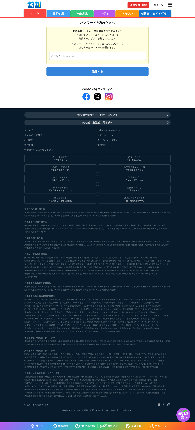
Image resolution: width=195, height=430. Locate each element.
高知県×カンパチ (71, 325)
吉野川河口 (162, 389)
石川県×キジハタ (43, 309)
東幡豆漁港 (50, 389)
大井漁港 (28, 248)
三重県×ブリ (58, 312)
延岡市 (164, 354)
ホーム (35, 13)
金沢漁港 (89, 241)
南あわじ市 (155, 229)
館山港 (162, 393)
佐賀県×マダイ (30, 328)
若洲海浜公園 (30, 377)
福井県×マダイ (89, 309)
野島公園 (163, 377)
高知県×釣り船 (124, 274)
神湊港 (27, 241)
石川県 (100, 212)
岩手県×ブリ (60, 299)
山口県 (27, 216)
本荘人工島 (102, 396)
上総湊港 (120, 245)
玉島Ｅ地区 (94, 383)
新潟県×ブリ (102, 306)
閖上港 (34, 380)
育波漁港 (80, 241)
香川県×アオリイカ (135, 322)
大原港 (34, 241)
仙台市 (96, 364)
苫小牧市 (58, 367)
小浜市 (78, 229)
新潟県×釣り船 (126, 267)
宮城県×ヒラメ (72, 299)
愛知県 (113, 212)
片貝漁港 (111, 380)
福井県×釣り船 (72, 267)
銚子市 (66, 364)
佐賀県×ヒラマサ (45, 328)
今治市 (87, 361)
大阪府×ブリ (29, 315)
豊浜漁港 (89, 377)
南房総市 (162, 225)
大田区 (72, 229)
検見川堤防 (62, 386)
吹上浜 (92, 393)
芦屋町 (73, 364)
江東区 (61, 229)
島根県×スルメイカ (51, 319)
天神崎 (48, 386)
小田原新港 (157, 241)
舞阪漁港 (76, 377)
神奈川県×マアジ (47, 306)
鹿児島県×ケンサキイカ (67, 331)
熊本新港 (113, 393)
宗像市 (36, 225)
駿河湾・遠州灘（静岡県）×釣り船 (110, 261)
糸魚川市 (43, 367)
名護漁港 (80, 386)
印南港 (36, 245)
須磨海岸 (53, 380)
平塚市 (91, 229)
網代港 (157, 245)
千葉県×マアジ (124, 303)
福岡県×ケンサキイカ (150, 325)
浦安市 (147, 357)
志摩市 (48, 357)
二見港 (127, 380)
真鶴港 (134, 241)
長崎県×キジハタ (92, 328)
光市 (78, 364)
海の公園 (152, 386)
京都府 (154, 212)
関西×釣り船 (41, 258)
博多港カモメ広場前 (84, 245)
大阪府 (133, 212)
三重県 (126, 212)
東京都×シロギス (31, 306)
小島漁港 (28, 393)
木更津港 (51, 393)
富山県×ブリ (157, 306)
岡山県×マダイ (95, 319)
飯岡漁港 (112, 241)
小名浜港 (107, 377)
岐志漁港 (43, 245)
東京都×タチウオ (151, 303)
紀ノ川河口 (67, 396)
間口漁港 (72, 241)
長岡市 (27, 232)
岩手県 (34, 212)
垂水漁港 (137, 386)
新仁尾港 (49, 396)
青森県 (34, 341)
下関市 (91, 354)
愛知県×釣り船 (112, 267)
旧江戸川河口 (43, 380)
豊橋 (98, 393)
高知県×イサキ (86, 325)
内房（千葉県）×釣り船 (65, 264)
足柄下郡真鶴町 (44, 229)
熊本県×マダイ (126, 328)
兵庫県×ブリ (41, 315)
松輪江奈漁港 (51, 241)
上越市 (125, 367)
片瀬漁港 (28, 396)
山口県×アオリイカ (51, 322)
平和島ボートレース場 (33, 383)
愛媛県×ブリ (43, 325)
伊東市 (34, 229)
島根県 (40, 216)
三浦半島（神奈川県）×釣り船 (144, 258)
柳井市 (72, 367)
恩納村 (53, 364)
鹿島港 (60, 377)
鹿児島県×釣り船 (111, 270)
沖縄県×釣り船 (30, 270)
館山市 (54, 229)
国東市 (149, 367)
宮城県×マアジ (86, 299)
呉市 (35, 357)
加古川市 (132, 229)
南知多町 (60, 361)
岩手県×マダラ (48, 299)
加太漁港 (116, 377)
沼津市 (98, 229)
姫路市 (125, 354)
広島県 (160, 212)
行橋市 (103, 364)
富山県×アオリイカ (130, 306)
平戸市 (144, 354)
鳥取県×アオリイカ (145, 315)
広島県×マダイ (122, 319)
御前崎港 (161, 386)
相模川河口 (152, 380)
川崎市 (112, 367)
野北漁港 (143, 380)
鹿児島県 (106, 216)
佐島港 (149, 241)
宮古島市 (161, 357)
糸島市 (140, 225)
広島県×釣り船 (99, 267)
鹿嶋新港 (127, 241)
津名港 (94, 389)
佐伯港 (101, 389)
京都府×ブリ (115, 312)
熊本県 (92, 216)
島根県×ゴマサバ (68, 319)
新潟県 (87, 212)
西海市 (116, 364)
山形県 (60, 341)
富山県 (94, 212)
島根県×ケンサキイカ (33, 319)
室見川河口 (61, 389)
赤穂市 (78, 367)
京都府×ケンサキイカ (100, 312)
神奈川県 (82, 13)
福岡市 (72, 225)
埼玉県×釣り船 (111, 274)
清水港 (61, 380)
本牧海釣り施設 (43, 377)
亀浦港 (42, 396)
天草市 (140, 361)
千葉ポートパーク (113, 386)
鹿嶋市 (78, 225)
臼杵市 (27, 364)
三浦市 (42, 225)
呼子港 (107, 383)
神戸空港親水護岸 (149, 389)
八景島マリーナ (127, 383)
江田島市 (92, 357)
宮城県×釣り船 (44, 270)
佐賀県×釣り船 (84, 274)
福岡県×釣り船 (135, 264)
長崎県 (86, 216)
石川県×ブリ (29, 309)
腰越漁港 (141, 241)
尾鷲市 (93, 367)
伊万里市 (28, 361)
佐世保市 (139, 357)
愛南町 (114, 361)
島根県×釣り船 (44, 274)
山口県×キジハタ (68, 322)
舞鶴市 (90, 364)
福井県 (107, 212)
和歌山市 (56, 225)
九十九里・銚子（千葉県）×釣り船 (39, 264)
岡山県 (167, 212)
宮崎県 (118, 344)
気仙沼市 (145, 364)
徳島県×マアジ (93, 322)
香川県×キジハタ (151, 322)
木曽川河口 (115, 383)
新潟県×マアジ (114, 306)
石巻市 (151, 354)
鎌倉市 (85, 229)
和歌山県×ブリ (95, 315)
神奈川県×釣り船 (108, 264)
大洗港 (106, 245)
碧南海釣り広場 (82, 383)
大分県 (98, 216)
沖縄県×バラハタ (100, 331)
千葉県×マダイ (97, 303)
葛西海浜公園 (132, 377)
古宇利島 (58, 396)
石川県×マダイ (57, 309)
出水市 (119, 367)
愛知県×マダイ (30, 312)
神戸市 (157, 354)
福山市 (119, 357)
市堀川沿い (62, 241)
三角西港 (36, 393)
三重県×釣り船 (139, 267)
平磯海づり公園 (98, 386)
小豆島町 (62, 357)
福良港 (57, 245)
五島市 (74, 361)
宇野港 (123, 377)
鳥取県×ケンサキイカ (127, 315)
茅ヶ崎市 (51, 361)
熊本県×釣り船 (97, 270)
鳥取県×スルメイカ (162, 315)
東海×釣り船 (52, 258)
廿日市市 (153, 364)
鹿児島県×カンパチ (32, 331)
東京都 (53, 212)
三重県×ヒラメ (84, 312)
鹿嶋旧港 (97, 241)
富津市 (27, 229)
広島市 (164, 229)
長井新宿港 (149, 245)
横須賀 (27, 389)
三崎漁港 (85, 393)
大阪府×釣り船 (86, 267)
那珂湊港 (67, 377)
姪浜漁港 (71, 245)
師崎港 (88, 386)
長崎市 (50, 354)
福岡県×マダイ (118, 325)
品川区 (104, 229)
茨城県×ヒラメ (42, 303)
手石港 (63, 245)
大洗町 (80, 361)
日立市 (106, 225)
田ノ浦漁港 (109, 389)
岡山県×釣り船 (139, 270)
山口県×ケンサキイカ (33, 322)
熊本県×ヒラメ (139, 328)
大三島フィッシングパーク (133, 393)
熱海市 (134, 225)
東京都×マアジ (137, 303)
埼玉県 (68, 212)
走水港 (50, 245)
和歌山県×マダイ (81, 315)
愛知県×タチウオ (45, 312)
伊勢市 (44, 361)
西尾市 (60, 364)
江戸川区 (124, 229)
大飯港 (141, 245)
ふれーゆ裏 (148, 383)
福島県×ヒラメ (128, 299)
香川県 (53, 216)
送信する (97, 71)
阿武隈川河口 (127, 386)
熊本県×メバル (152, 328)
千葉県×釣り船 (122, 264)
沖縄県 (113, 216)
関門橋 (54, 386)
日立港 (41, 386)
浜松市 (57, 354)
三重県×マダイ (70, 312)
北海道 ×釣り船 (30, 274)
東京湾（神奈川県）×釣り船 (82, 261)
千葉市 (47, 364)
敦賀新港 (35, 389)
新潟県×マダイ (89, 306)
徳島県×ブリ (81, 322)
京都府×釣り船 (152, 267)
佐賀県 (79, 216)
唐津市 (153, 357)
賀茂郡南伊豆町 (143, 229)
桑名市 (36, 367)
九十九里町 (100, 354)
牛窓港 (42, 389)
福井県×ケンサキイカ (73, 309)
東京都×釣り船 (59, 267)
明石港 (105, 241)
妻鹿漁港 (104, 393)
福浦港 (113, 245)
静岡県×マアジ (147, 309)
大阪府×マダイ (141, 312)
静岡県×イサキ (133, 309)
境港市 (153, 361)
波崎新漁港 (61, 383)
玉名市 (65, 367)
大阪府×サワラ (154, 312)
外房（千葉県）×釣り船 (59, 261)
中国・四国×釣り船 (86, 258)
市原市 (155, 367)
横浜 (82, 377)
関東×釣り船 (29, 258)
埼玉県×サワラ (55, 303)
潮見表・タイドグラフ (155, 13)
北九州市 (92, 225)
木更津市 (117, 354)
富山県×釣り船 (71, 274)
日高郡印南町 (113, 229)
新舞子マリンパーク (73, 380)
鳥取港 (81, 389)
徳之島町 (123, 364)
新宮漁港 (76, 393)
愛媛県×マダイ (30, 325)
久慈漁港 (28, 245)
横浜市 (48, 225)
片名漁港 (165, 245)
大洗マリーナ (50, 383)
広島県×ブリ (134, 319)
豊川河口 (72, 386)
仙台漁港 (137, 389)
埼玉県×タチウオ (69, 303)
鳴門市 (63, 354)
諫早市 (132, 367)
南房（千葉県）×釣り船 (160, 261)
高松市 (137, 364)
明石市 (85, 225)
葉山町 (131, 364)
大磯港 (128, 245)
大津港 (142, 377)
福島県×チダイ (141, 299)
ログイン (158, 5)
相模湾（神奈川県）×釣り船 (36, 261)
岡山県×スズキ (82, 319)
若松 (101, 383)
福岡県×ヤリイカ (132, 325)
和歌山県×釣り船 (31, 267)
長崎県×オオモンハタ (110, 328)
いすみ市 (64, 225)
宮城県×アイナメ (100, 299)
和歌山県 (147, 212)
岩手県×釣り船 (126, 270)
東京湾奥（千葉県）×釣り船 (88, 264)
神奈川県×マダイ (62, 306)
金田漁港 (47, 248)
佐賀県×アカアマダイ (62, 328)
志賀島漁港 (77, 396)
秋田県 (47, 341)
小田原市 (126, 225)
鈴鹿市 (40, 364)
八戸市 (84, 364)
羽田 (155, 383)
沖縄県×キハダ (114, 331)
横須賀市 (28, 225)
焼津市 (44, 232)
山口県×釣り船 (98, 274)
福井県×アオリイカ (105, 309)
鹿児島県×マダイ (49, 331)
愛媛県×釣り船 (58, 274)
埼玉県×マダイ (84, 303)
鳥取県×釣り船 (70, 270)
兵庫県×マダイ (53, 315)
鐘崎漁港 (41, 241)
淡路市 (100, 225)
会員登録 (139, 5)
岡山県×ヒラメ (109, 319)
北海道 (27, 212)
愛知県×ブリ (159, 309)
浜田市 (93, 361)
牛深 (119, 393)
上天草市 (100, 361)
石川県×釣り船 (30, 277)
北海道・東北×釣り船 (121, 258)
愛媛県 (66, 216)
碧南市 (109, 364)
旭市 (66, 229)
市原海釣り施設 (89, 396)
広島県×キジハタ (148, 319)
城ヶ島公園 (67, 393)
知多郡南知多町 (150, 225)
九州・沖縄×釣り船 (103, 258)
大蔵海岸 (70, 383)
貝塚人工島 (98, 377)
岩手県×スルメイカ (32, 299)
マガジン (127, 13)
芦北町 (108, 361)
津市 (124, 357)
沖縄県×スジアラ (85, 331)
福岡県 (73, 216)
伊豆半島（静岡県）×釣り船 (137, 261)
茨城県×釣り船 (46, 267)
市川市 (160, 364)
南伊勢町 (36, 361)
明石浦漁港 (98, 245)
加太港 (119, 241)
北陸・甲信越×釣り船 (68, 258)
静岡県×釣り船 (162, 264)
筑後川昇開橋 (72, 389)
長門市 (134, 361)
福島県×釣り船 (84, 270)
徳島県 (60, 216)
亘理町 (127, 361)
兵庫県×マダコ (67, 315)
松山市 (106, 357)
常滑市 (85, 357)
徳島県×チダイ (107, 322)
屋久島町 (28, 367)
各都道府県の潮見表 (33, 338)
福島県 (47, 212)
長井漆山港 (37, 248)
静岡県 (120, 212)
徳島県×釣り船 (151, 274)
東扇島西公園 (88, 380)
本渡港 (145, 386)
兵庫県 (139, 212)
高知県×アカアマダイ (102, 325)
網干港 (36, 396)
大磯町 (121, 361)
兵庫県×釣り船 (148, 264)
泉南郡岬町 (36, 232)
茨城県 (81, 212)
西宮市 (106, 367)
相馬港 (104, 380)
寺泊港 (134, 245)
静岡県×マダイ (120, 309)
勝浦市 (119, 225)
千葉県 (74, 212)
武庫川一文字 (120, 389)
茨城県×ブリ (29, 303)
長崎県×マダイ (78, 328)
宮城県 (40, 212)
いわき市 (161, 361)
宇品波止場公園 (152, 393)
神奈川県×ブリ (76, 306)
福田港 (27, 380)
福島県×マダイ (114, 299)
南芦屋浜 (134, 380)
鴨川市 (112, 225)
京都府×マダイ (128, 312)
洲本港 (44, 393)
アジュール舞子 (152, 377)
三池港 (97, 380)
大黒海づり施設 (31, 386)
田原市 (147, 361)
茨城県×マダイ (154, 299)
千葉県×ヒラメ (110, 303)
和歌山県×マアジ (110, 315)
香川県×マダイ (120, 322)
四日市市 (77, 357)
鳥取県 (34, 216)
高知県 (47, 216)
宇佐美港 (167, 241)
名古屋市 (41, 357)
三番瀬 (54, 377)
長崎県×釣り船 (57, 270)
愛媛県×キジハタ (56, 325)
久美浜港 (55, 248)
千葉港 (59, 393)
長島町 (112, 357)
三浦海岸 (119, 380)
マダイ (104, 13)
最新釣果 (58, 13)
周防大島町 (42, 354)
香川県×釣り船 (152, 270)
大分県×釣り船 (138, 274)
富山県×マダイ (145, 306)
